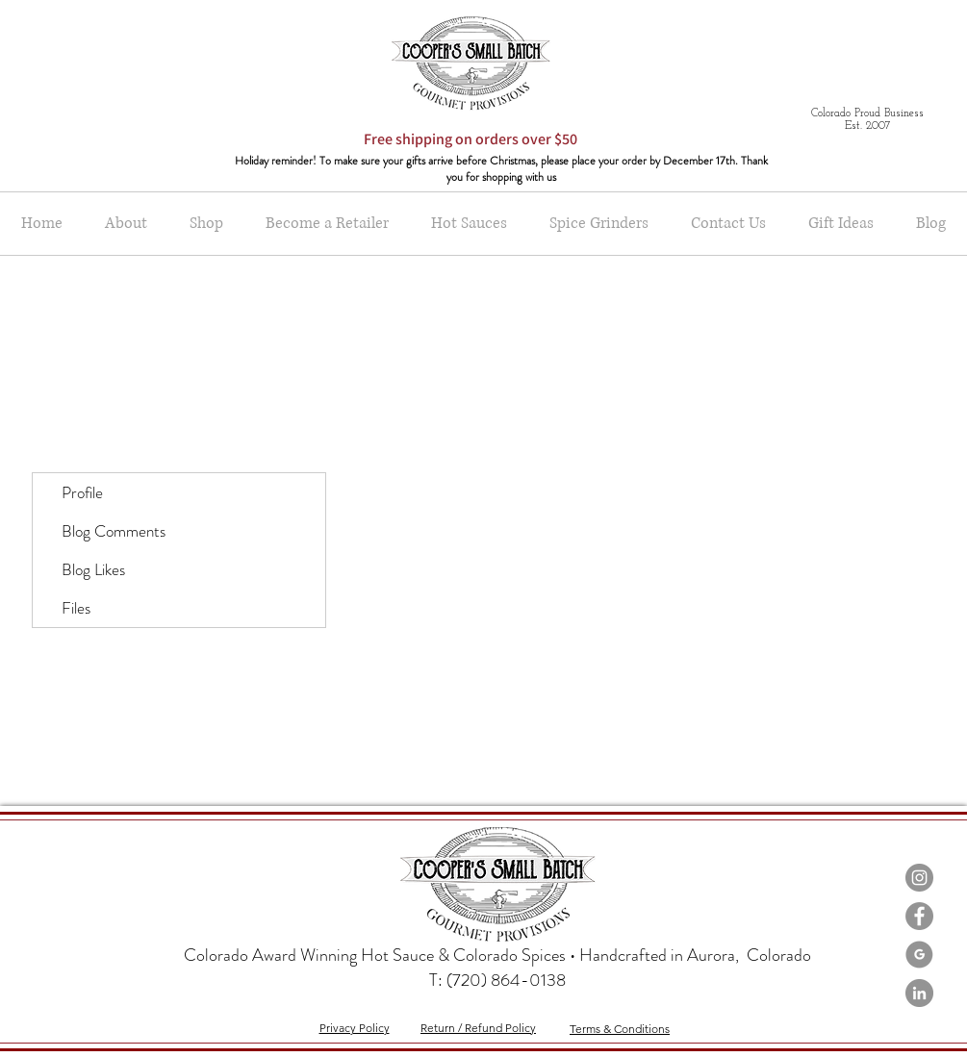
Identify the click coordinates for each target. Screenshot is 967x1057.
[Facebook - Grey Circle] (919, 916)
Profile (82, 492)
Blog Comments (113, 530)
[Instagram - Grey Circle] (919, 878)
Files (76, 607)
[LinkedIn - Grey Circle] (919, 993)
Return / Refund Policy (478, 1027)
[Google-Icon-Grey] (919, 955)
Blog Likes (93, 569)
